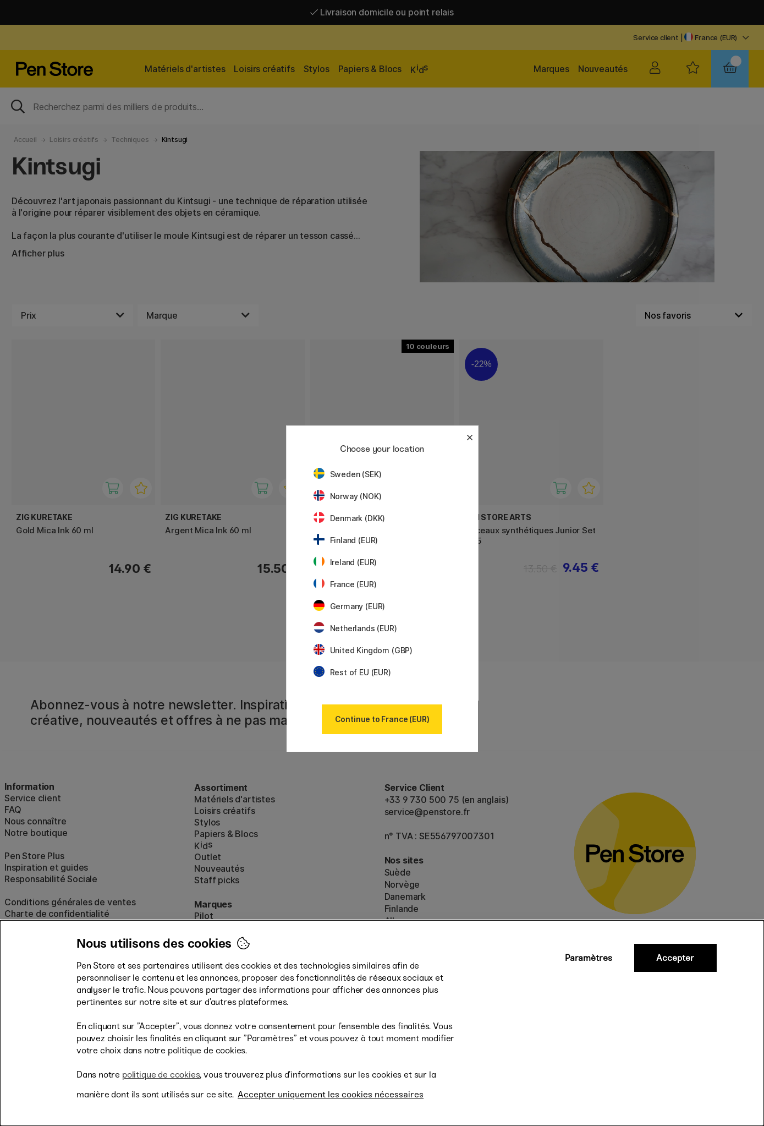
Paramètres (588, 958)
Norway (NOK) (348, 496)
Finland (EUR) (346, 540)
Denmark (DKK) (350, 518)
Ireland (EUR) (345, 562)
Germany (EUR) (350, 606)
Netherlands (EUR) (355, 628)
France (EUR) (345, 584)
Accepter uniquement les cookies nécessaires (331, 1094)
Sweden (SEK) (348, 474)
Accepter (675, 958)
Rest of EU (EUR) (352, 672)
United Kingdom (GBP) (363, 650)
